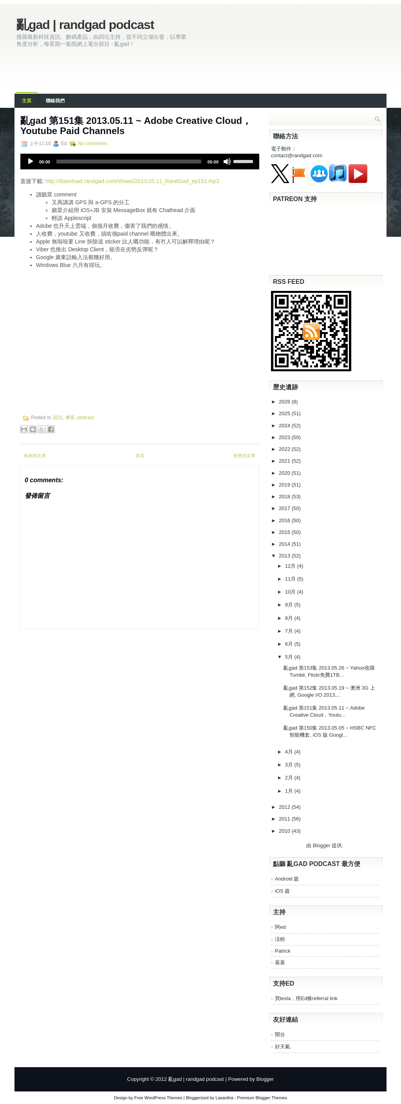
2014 (285, 544)
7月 (289, 631)
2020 (285, 473)
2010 (285, 831)
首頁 (139, 455)
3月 (289, 765)
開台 (280, 1034)
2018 (285, 496)
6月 (289, 644)
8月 (289, 618)
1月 (289, 791)
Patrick (283, 951)
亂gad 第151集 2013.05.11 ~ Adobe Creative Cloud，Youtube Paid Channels (135, 125)
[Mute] (227, 161)
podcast (85, 417)
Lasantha (224, 1097)
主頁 (26, 101)
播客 (70, 417)
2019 (285, 485)
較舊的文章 (244, 455)
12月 (291, 566)
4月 (289, 752)
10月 (291, 592)
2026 (285, 402)
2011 (285, 819)
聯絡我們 (55, 101)
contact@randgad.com (296, 155)
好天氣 (282, 1047)
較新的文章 (35, 455)
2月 (289, 778)
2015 (285, 532)
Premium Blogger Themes (262, 1097)
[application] (139, 161)
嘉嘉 (280, 962)
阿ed (280, 927)
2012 (285, 807)
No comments (92, 143)
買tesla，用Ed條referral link (306, 998)
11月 (291, 579)
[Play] (30, 161)
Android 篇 (287, 879)
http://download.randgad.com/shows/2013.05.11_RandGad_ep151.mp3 (132, 181)
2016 (285, 520)
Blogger (322, 845)
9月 (289, 605)
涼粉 (280, 939)
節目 (58, 417)
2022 (285, 449)
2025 (285, 413)
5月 (289, 657)
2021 (285, 461)
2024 (285, 426)
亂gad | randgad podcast (85, 25)
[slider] (128, 161)
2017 (285, 508)
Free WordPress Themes (158, 1097)
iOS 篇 (282, 891)
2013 (285, 556)
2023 (285, 437)
